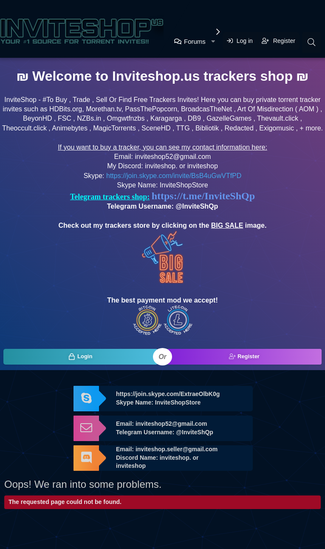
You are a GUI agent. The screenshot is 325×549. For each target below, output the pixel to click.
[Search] (311, 42)
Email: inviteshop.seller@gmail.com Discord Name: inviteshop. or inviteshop (167, 457)
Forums (195, 41)
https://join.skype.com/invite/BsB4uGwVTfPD (173, 175)
